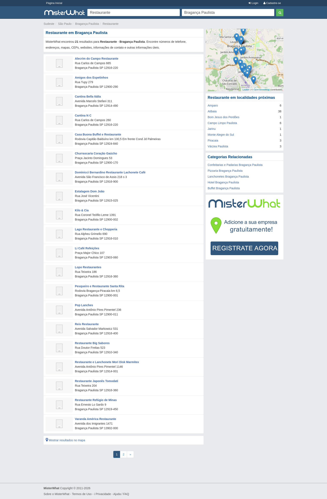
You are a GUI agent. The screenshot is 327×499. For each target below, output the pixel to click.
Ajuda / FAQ (121, 494)
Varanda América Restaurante (95, 419)
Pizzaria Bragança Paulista (225, 170)
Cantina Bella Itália (88, 96)
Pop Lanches (84, 305)
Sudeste (49, 23)
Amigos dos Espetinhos (91, 77)
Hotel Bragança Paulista (223, 182)
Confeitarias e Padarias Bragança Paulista (235, 165)
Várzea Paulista (218, 146)
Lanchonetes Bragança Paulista (228, 176)
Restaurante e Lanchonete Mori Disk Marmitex (107, 362)
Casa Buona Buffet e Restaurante (98, 134)
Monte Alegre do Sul (221, 134)
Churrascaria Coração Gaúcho (96, 153)
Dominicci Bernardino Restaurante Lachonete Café (110, 172)
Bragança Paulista (87, 23)
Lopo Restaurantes (88, 267)
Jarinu (212, 128)
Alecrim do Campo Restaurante (96, 58)
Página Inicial (54, 3)
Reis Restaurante (87, 324)
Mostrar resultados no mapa (65, 440)
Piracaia (213, 140)
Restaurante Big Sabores (92, 343)
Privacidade (103, 494)
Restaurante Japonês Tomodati (96, 381)
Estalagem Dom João (89, 191)
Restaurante (110, 23)
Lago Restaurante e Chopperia (96, 229)
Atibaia (212, 111)
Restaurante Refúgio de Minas (96, 400)
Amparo (213, 105)
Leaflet (246, 89)
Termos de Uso (82, 494)
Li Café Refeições (87, 248)
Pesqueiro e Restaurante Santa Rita (99, 286)
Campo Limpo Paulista (222, 123)
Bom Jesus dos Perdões (223, 117)
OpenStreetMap (262, 89)
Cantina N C (83, 115)
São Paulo (65, 23)
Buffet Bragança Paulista (224, 188)
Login (253, 3)
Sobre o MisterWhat (56, 494)
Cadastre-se (272, 3)
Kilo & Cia (82, 210)
